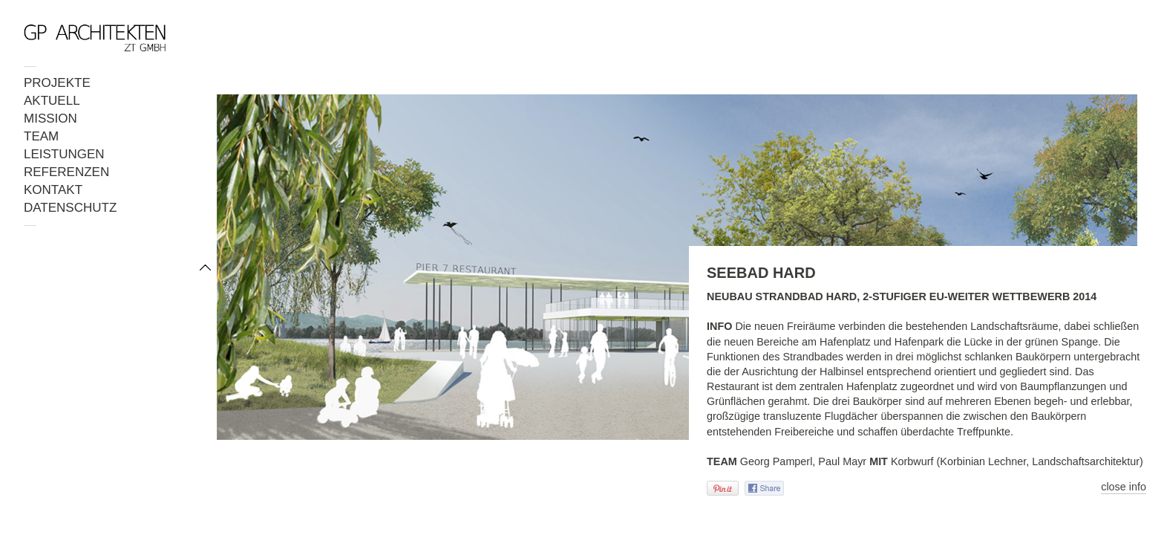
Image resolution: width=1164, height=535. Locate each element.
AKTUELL (52, 101)
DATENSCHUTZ (70, 208)
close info (1123, 487)
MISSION (50, 118)
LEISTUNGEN (64, 154)
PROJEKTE (57, 83)
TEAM (41, 136)
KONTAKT (53, 190)
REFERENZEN (66, 172)
